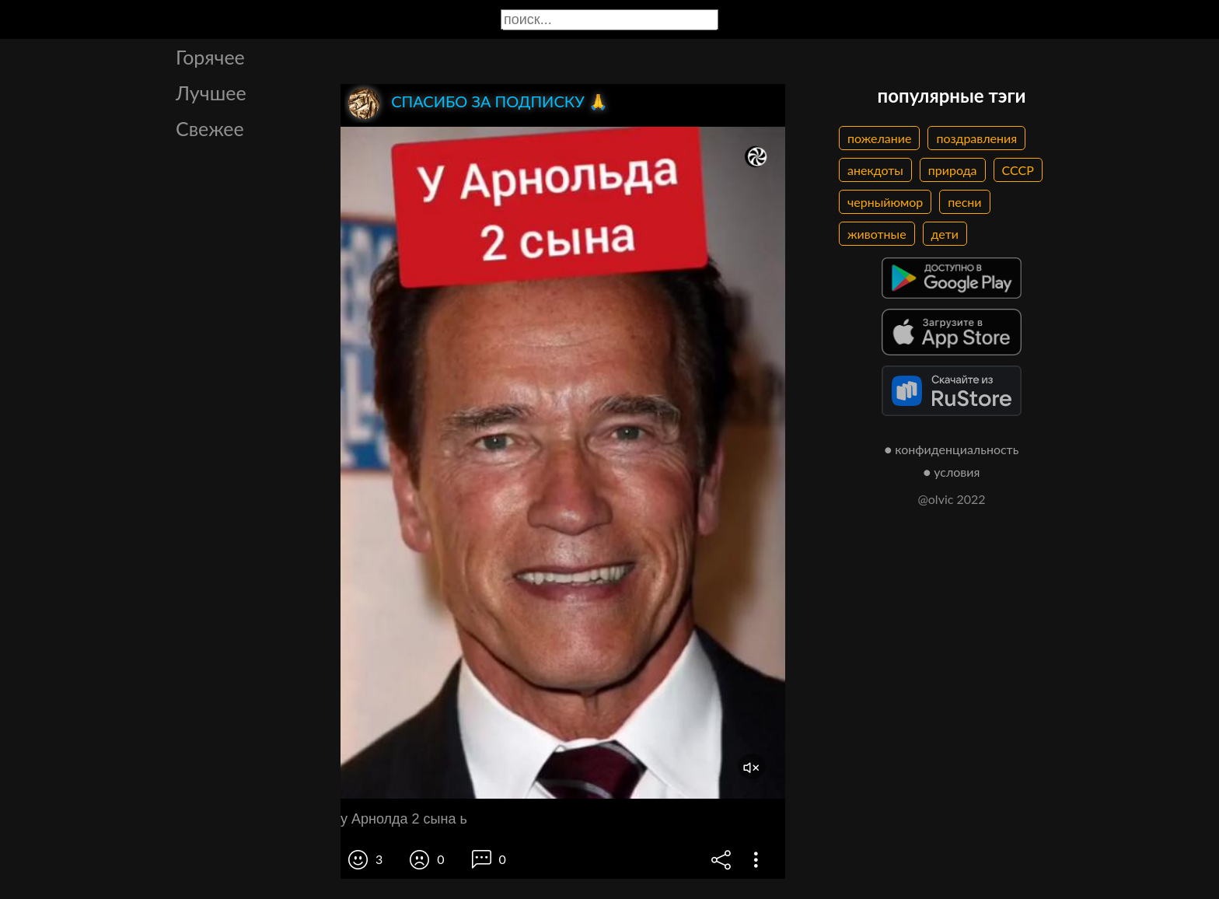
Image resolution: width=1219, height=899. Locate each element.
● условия (952, 471)
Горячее (210, 56)
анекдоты (875, 170)
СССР (1018, 170)
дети (945, 233)
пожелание (879, 138)
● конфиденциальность (952, 449)
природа (952, 170)
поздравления (976, 138)
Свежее (210, 128)
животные (876, 233)
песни (964, 201)
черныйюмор (885, 201)
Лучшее (211, 92)
